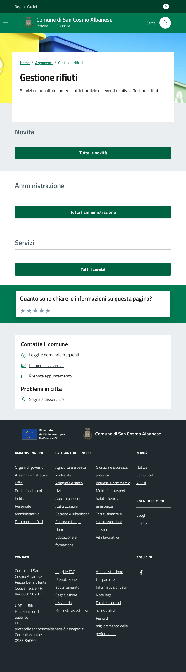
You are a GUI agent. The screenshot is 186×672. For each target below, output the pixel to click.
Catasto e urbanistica (72, 514)
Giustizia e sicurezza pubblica (112, 471)
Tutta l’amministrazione (93, 212)
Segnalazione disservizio (66, 599)
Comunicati (145, 475)
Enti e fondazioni (28, 490)
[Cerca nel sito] (165, 23)
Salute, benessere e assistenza (111, 502)
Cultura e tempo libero (68, 525)
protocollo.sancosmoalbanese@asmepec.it (49, 629)
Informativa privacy (111, 587)
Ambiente (63, 475)
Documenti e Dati (29, 521)
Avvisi (141, 483)
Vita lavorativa (107, 537)
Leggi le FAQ (65, 571)
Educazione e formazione (66, 541)
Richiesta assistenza (71, 610)
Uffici (19, 483)
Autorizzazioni (66, 506)
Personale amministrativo (27, 510)
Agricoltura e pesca (70, 467)
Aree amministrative (31, 475)
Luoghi (141, 515)
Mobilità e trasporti (111, 490)
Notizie (141, 467)
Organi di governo (29, 467)
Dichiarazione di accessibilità (108, 606)
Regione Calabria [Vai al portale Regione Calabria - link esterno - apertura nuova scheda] (27, 6)
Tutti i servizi (93, 269)
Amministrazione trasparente (109, 575)
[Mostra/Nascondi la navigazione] (6, 22)
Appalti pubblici (67, 498)
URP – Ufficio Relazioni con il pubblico (27, 611)
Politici (20, 498)
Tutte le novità (93, 152)
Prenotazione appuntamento (67, 583)
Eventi (141, 523)
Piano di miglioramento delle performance (112, 626)
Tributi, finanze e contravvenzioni (109, 517)
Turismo (102, 529)
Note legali (104, 595)
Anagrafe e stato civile (69, 486)
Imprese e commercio (113, 483)
